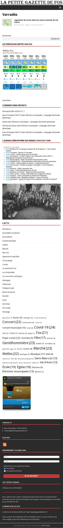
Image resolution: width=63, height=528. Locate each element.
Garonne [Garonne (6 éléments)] (51, 338)
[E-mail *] (31, 461)
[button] (59, 7)
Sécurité (5, 296)
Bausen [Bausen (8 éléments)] (17, 317)
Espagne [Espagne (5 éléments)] (31, 333)
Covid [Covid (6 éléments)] (30, 328)
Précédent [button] (5, 201)
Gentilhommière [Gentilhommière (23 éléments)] (18, 343)
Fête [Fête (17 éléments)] (40, 337)
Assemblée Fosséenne (11, 233)
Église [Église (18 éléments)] (24, 367)
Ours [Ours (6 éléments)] (14, 358)
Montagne (6, 280)
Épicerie (5, 249)
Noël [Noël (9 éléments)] (49, 354)
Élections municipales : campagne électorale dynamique (33, 122)
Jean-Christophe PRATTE (36, 25)
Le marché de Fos (9, 268)
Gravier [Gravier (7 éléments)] (40, 343)
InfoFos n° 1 (20, 111)
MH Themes (46, 526)
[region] (31, 202)
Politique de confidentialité (12, 488)
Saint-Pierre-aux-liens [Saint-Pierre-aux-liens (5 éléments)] (10, 363)
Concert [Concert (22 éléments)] (11, 321)
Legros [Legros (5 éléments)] (13, 349)
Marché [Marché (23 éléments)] (43, 348)
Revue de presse (8, 292)
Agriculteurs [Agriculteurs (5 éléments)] (7, 318)
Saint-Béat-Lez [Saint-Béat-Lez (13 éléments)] (46, 358)
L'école (5, 264)
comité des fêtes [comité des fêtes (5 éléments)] (40, 318)
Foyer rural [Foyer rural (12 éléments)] (11, 338)
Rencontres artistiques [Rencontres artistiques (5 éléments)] (26, 359)
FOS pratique (7, 260)
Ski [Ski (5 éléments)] (20, 363)
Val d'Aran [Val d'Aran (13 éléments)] (48, 362)
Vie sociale (6, 308)
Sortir (4, 300)
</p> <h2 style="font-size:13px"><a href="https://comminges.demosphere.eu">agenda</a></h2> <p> (31, 163)
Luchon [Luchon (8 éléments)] (27, 348)
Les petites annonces (13, 471)
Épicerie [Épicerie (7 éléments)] (39, 371)
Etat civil (5, 252)
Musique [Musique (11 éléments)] (37, 354)
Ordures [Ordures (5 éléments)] (6, 359)
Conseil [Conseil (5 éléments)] (38, 323)
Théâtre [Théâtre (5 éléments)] (35, 363)
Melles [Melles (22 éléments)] (10, 353)
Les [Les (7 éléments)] (19, 349)
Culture (5, 245)
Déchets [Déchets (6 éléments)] (23, 333)
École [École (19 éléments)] (9, 366)
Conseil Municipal (9, 241)
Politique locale (8, 288)
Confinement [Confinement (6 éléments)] (28, 322)
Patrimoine (6, 284)
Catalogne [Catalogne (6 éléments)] (28, 318)
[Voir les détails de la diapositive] (31, 202)
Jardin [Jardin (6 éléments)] (5, 349)
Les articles (9, 468)
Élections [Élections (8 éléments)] (37, 367)
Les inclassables (8, 272)
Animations (6, 229)
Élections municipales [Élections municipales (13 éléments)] (18, 371)
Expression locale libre (10, 256)
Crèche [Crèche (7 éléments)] (14, 333)
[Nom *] (31, 457)
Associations (7, 237)
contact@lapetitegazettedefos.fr (16, 431)
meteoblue (6, 100)
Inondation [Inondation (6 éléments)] (50, 343)
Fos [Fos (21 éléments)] (42, 332)
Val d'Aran (6, 304)
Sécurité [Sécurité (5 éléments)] (27, 363)
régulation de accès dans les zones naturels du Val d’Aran (36, 21)
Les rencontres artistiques (12, 276)
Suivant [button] (57, 201)
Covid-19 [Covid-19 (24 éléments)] (44, 327)
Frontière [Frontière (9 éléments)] (27, 338)
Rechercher (6, 35)
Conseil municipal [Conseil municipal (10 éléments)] (14, 327)
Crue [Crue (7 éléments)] (5, 333)
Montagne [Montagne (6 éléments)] (24, 354)
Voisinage (6, 312)
